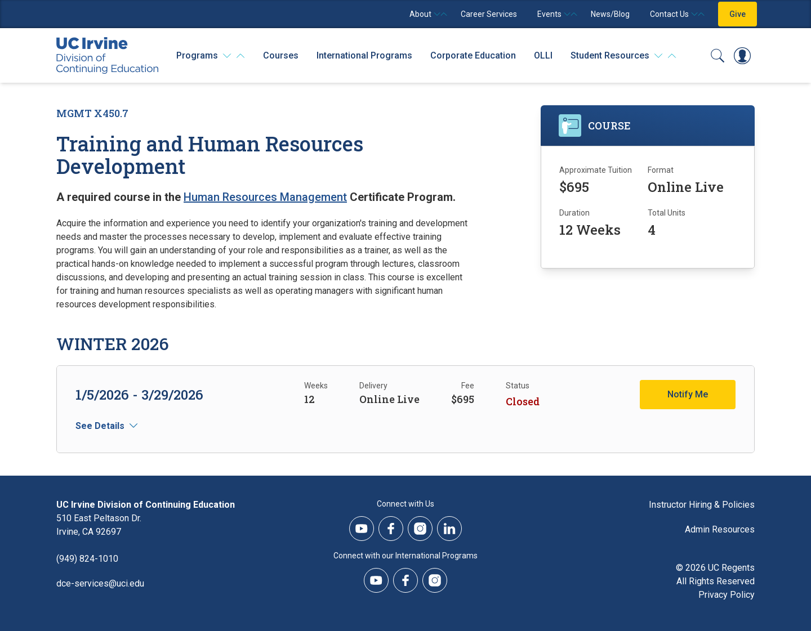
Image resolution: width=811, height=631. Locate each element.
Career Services (489, 14)
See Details (99, 425)
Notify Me (687, 394)
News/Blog (610, 14)
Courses (280, 55)
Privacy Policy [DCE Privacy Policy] (726, 594)
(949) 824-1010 (87, 558)
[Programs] (210, 55)
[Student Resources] (623, 55)
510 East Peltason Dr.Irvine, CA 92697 (98, 525)
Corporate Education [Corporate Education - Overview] (473, 55)
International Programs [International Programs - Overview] (364, 55)
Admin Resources (720, 529)
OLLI (543, 55)
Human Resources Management (265, 197)
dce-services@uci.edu (100, 583)
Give (737, 14)
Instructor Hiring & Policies (702, 504)
